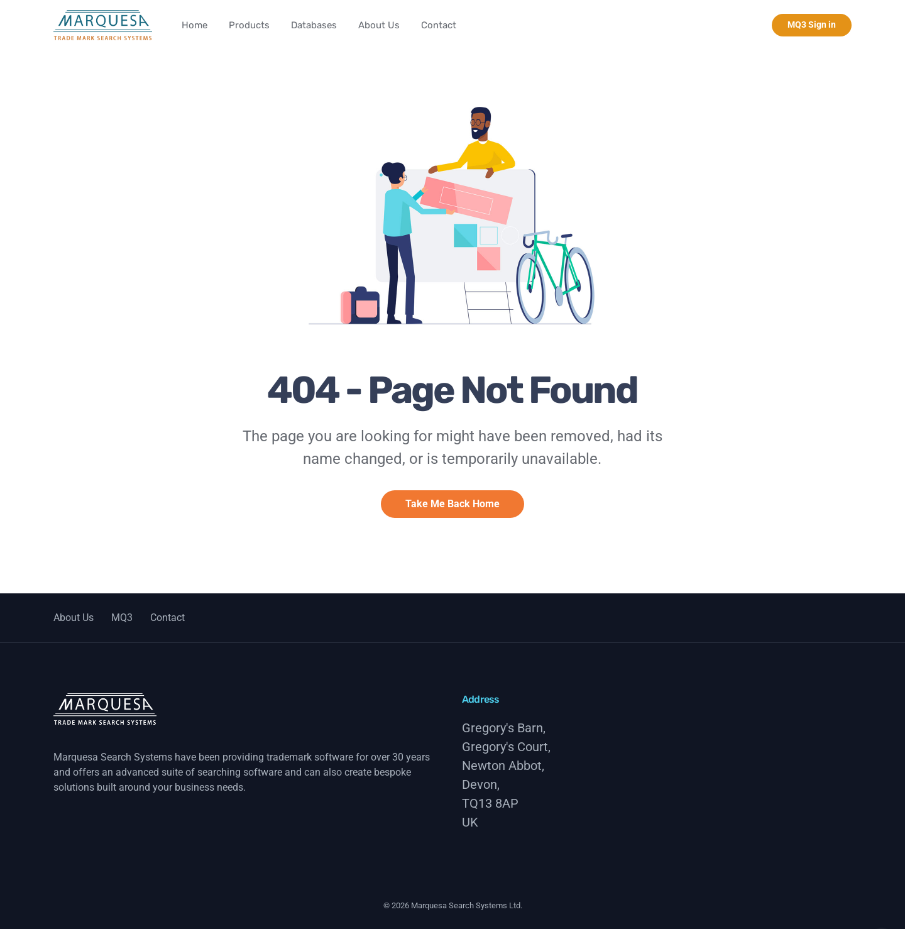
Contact (438, 25)
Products (249, 25)
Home (194, 25)
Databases (314, 25)
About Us (379, 25)
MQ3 (122, 618)
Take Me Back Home (452, 504)
